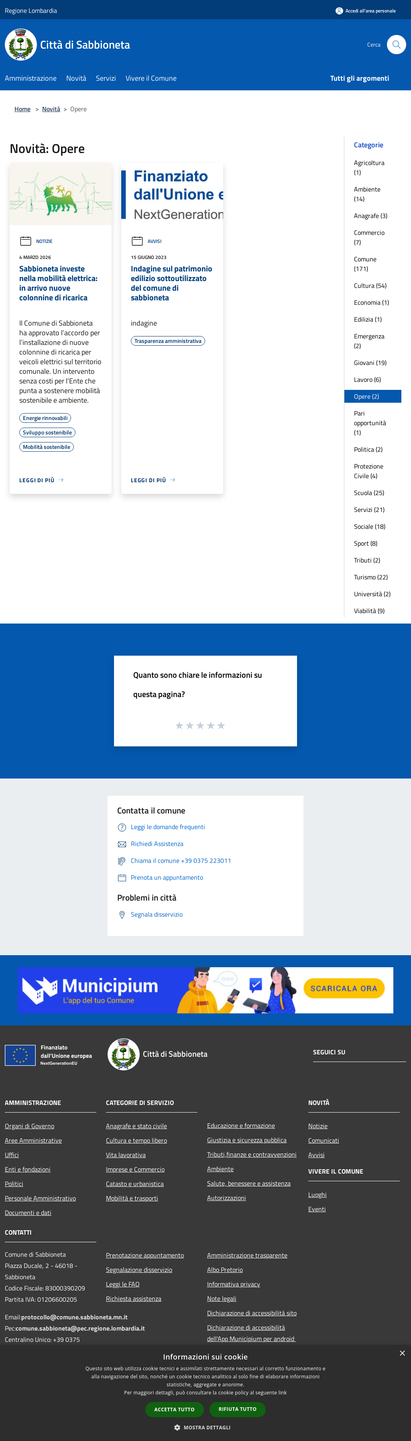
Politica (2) (368, 449)
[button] (205, 1427)
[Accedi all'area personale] (365, 10)
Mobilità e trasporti (132, 1198)
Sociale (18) (369, 526)
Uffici (12, 1155)
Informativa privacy (233, 1284)
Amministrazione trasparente (247, 1255)
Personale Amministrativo (40, 1198)
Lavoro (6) (367, 379)
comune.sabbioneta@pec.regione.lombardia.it (80, 1328)
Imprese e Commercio (135, 1169)
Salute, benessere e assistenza (249, 1183)
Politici (14, 1183)
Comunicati (323, 1140)
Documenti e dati (28, 1212)
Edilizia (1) (368, 319)
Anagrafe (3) (370, 215)
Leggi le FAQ (123, 1284)
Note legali (221, 1298)
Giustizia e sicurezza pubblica (247, 1140)
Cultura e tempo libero (136, 1140)
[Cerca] (396, 44)
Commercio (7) (369, 237)
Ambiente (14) (367, 194)
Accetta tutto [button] (175, 1409)
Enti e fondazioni (28, 1169)
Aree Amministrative (33, 1140)
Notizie (36, 241)
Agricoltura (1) (369, 167)
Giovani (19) (370, 362)
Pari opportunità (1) (370, 422)
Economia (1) (371, 302)
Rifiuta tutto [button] (238, 1409)
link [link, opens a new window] (283, 1392)
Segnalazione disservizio (139, 1269)
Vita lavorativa (126, 1155)
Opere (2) (366, 396)
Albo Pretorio (225, 1269)
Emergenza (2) (369, 341)
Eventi (317, 1209)
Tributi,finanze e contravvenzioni (252, 1154)
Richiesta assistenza (133, 1298)
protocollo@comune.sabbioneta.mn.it (74, 1317)
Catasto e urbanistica (135, 1183)
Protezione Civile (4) (368, 471)
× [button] (402, 1354)
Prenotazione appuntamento (145, 1255)
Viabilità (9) (369, 611)
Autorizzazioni (226, 1198)
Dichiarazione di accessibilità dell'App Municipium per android (251, 1333)
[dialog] (205, 1393)
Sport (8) (365, 543)
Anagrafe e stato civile (136, 1126)
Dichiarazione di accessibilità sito (252, 1313)
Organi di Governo (29, 1126)
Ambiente (220, 1169)
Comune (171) (365, 263)
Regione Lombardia (31, 10)
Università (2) (372, 594)
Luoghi (317, 1194)
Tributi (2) (367, 560)
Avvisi (146, 241)
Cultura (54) (370, 285)
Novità (51, 109)
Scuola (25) (369, 492)
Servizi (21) (369, 509)
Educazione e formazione (241, 1125)
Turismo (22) (371, 577)
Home (22, 109)
